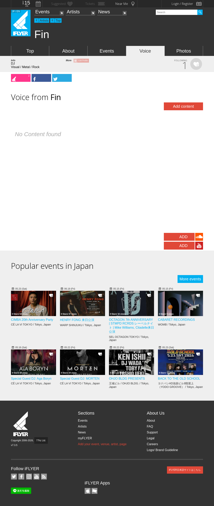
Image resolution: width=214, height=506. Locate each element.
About (68, 51)
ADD (183, 237)
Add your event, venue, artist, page (102, 444)
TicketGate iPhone (94, 491)
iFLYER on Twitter (14, 477)
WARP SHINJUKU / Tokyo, (80, 325)
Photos (183, 51)
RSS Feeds (44, 477)
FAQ (150, 426)
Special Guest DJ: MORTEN (80, 378)
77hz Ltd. (41, 440)
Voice (145, 51)
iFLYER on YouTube (36, 477)
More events (190, 279)
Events (42, 11)
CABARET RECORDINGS (176, 319)
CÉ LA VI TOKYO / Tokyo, (31, 324)
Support (152, 432)
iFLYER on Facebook (21, 477)
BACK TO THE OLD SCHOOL (179, 378)
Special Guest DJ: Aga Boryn (31, 378)
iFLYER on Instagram (29, 477)
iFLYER (21, 424)
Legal (150, 438)
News (104, 11)
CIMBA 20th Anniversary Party (32, 319)
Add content (183, 106)
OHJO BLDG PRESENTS (127, 378)
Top (58, 20)
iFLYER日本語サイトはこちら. (185, 470)
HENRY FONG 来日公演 (77, 320)
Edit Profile (83, 60)
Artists (73, 11)
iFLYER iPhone (88, 491)
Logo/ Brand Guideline (162, 450)
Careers (152, 444)
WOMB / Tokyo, (171, 324)
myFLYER (85, 438)
